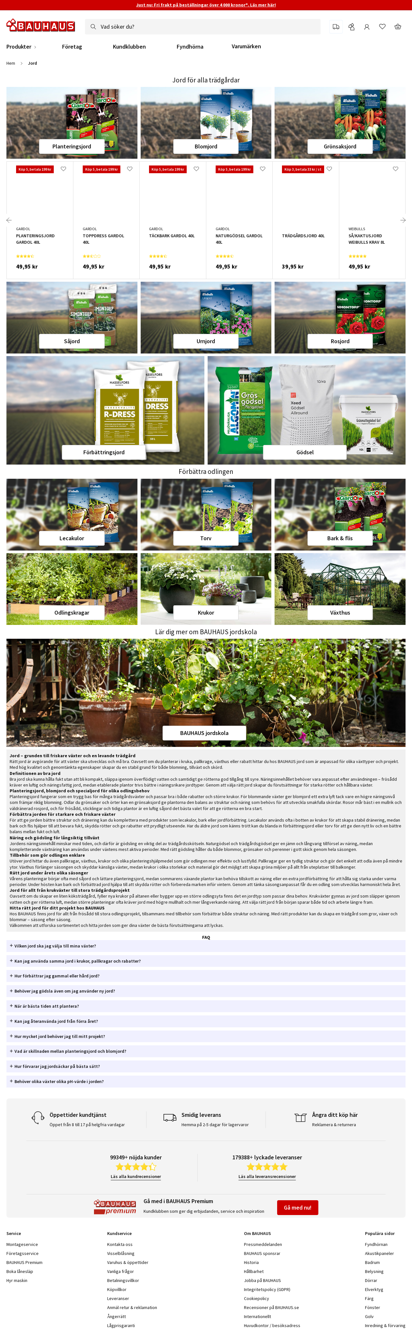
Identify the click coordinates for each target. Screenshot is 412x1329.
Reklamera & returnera (334, 1124)
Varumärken (246, 46)
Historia (251, 1262)
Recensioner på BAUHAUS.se (271, 1307)
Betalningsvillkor (123, 1280)
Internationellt (257, 1316)
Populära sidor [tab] (380, 1233)
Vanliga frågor (120, 1271)
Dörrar (371, 1280)
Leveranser (118, 1298)
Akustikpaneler (379, 1253)
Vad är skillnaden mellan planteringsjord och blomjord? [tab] (70, 1051)
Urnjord (206, 341)
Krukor (206, 612)
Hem (10, 63)
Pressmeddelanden (263, 1244)
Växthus (340, 612)
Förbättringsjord (104, 452)
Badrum (372, 1262)
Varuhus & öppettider (127, 1262)
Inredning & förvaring (385, 1325)
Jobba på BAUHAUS (262, 1280)
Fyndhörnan (376, 1244)
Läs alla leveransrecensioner (267, 1176)
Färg (369, 1298)
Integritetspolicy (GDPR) (267, 1289)
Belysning (374, 1271)
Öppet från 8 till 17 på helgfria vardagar (87, 1124)
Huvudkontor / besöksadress (272, 1325)
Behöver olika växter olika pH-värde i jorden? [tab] (59, 1081)
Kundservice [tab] (119, 1233)
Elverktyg (374, 1289)
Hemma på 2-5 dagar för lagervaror (215, 1124)
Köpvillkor (116, 1289)
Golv (369, 1316)
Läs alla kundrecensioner (136, 1176)
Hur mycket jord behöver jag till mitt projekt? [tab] (59, 1036)
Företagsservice (22, 1253)
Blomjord (206, 146)
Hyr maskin (16, 1280)
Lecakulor (72, 538)
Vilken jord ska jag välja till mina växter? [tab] (55, 946)
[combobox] (203, 26)
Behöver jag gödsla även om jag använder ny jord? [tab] (64, 991)
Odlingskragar (71, 612)
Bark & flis (340, 538)
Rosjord (340, 341)
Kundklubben (129, 47)
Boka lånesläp (19, 1271)
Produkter (18, 47)
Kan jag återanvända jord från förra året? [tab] (56, 1021)
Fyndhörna (190, 47)
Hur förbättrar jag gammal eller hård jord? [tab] (56, 976)
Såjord (72, 341)
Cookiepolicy (256, 1298)
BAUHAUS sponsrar (262, 1253)
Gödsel (305, 452)
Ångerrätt (116, 1316)
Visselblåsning (121, 1253)
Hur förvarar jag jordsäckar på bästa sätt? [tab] (57, 1066)
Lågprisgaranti (121, 1325)
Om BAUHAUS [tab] (257, 1233)
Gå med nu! (298, 1207)
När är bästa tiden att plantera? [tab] (46, 1006)
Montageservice (22, 1244)
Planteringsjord (71, 146)
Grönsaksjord (340, 146)
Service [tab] (13, 1233)
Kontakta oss (120, 1244)
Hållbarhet (254, 1271)
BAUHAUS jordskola (204, 733)
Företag (72, 47)
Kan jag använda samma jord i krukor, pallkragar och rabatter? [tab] (77, 961)
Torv (205, 538)
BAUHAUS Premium (24, 1262)
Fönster (372, 1307)
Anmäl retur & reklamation (132, 1307)
